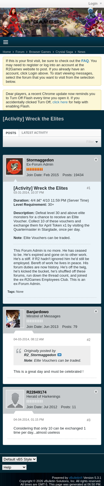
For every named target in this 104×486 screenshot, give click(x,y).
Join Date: (35, 175)
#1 (88, 188)
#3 (88, 420)
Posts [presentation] (11, 133)
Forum (19, 51)
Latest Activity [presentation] (35, 132)
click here (60, 102)
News (81, 51)
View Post (59, 354)
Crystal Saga (64, 51)
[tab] (11, 133)
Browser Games (40, 51)
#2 (88, 340)
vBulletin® (76, 477)
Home (7, 51)
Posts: (67, 175)
